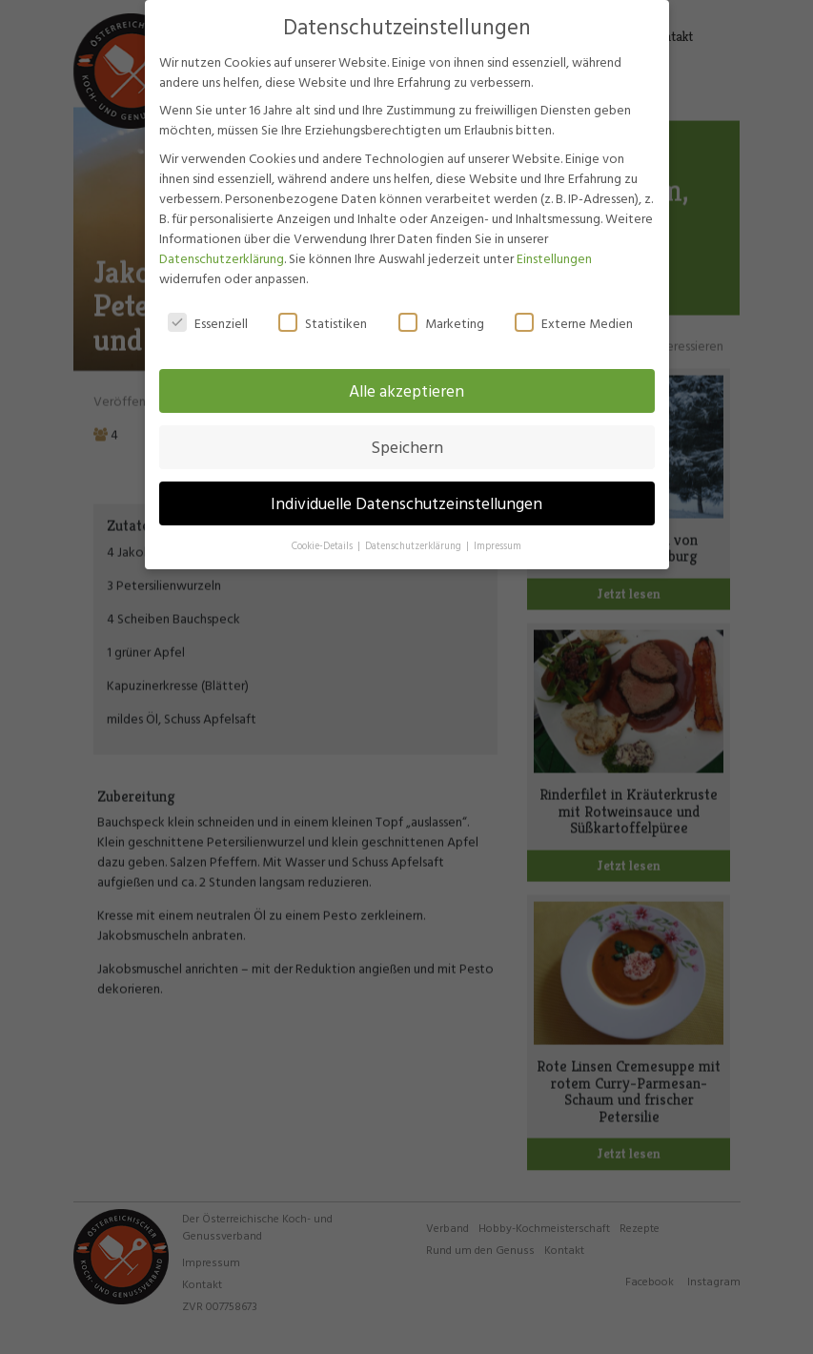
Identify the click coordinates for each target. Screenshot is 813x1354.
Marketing (441, 306)
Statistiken (322, 306)
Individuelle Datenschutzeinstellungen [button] (406, 487)
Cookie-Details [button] (324, 529)
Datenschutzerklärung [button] (414, 529)
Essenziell (208, 306)
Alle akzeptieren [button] (406, 374)
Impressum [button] (497, 529)
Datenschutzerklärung (221, 241)
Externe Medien (574, 306)
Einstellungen (554, 241)
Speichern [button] (407, 430)
